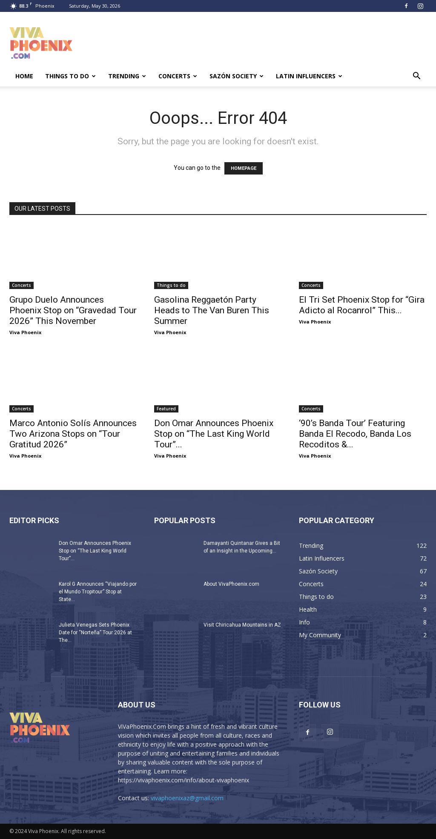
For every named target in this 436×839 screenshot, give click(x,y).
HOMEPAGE (243, 168)
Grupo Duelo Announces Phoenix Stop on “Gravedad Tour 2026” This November (73, 310)
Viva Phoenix (25, 332)
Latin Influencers (309, 76)
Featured (166, 409)
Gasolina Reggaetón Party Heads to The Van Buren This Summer (211, 310)
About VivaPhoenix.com (231, 584)
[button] (416, 77)
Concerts (177, 76)
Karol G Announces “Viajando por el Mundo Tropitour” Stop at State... (98, 591)
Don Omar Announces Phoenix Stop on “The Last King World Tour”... (213, 434)
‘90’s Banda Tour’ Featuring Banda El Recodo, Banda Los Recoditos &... (355, 434)
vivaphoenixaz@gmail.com (187, 798)
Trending (127, 76)
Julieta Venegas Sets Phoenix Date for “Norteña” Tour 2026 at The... (95, 632)
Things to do (70, 76)
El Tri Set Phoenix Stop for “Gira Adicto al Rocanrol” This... (362, 305)
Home (24, 76)
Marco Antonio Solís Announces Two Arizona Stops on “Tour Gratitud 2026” (73, 434)
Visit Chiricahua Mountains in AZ (242, 625)
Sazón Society (236, 76)
